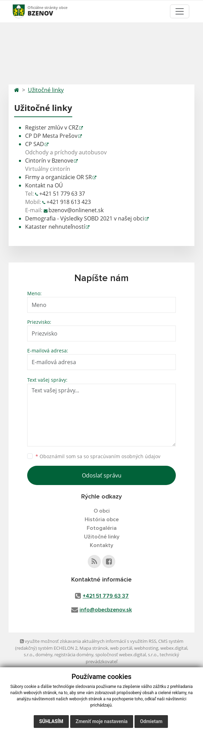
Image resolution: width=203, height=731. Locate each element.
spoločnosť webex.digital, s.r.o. (126, 654)
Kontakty (101, 545)
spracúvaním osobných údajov (125, 456)
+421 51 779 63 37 (62, 193)
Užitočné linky (46, 90)
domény (43, 654)
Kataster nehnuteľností (55, 226)
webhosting (146, 648)
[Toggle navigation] (179, 11)
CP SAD (34, 144)
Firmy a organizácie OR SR (58, 177)
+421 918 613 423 (68, 202)
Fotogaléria (102, 528)
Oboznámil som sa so (97, 456)
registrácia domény (73, 654)
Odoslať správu (101, 475)
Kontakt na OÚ (44, 185)
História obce (102, 519)
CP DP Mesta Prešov (51, 136)
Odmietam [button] (151, 721)
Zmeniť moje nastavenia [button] (102, 721)
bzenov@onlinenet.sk (76, 210)
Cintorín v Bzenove (49, 160)
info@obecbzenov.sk (105, 609)
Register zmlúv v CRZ (51, 127)
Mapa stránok (93, 648)
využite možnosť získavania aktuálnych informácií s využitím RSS (88, 641)
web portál (121, 648)
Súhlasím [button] (51, 721)
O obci (102, 511)
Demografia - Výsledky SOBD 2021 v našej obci (84, 218)
